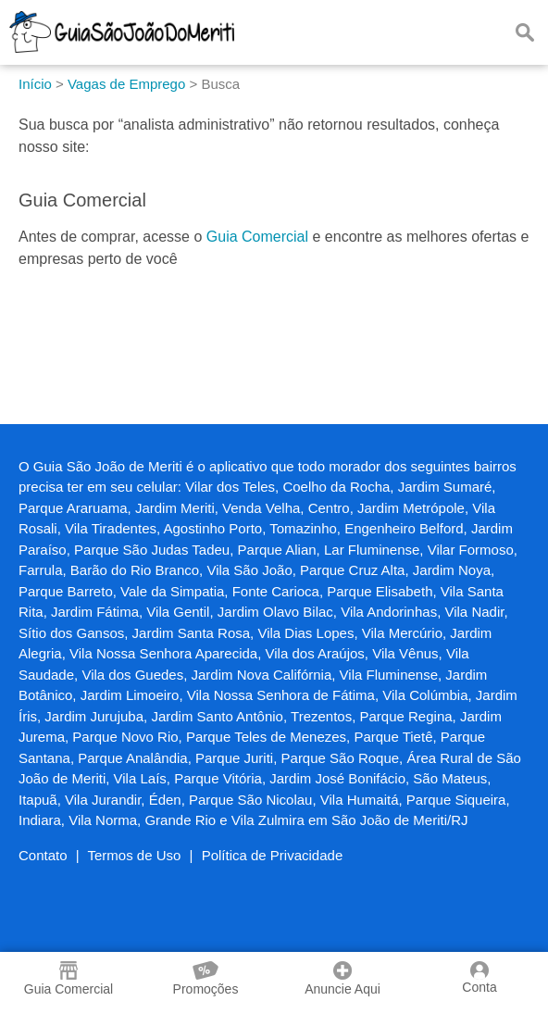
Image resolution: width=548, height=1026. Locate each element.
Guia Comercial (257, 236)
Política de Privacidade (272, 855)
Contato (43, 855)
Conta (479, 978)
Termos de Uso (134, 855)
